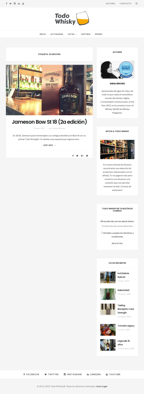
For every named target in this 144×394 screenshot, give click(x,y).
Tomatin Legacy (126, 325)
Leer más (49, 145)
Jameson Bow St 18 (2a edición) (49, 122)
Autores (110, 3)
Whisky (98, 34)
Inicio (43, 34)
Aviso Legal (101, 386)
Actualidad (56, 34)
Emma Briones (58, 128)
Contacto (125, 3)
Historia (85, 34)
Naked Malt (123, 290)
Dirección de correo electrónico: (117, 221)
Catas (71, 34)
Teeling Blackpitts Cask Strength (126, 309)
